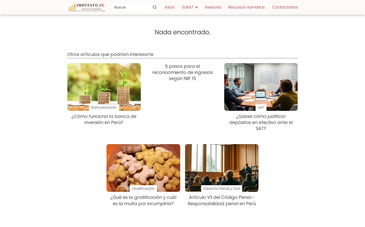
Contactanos (285, 7)
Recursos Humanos (246, 7)
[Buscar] (155, 7)
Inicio (170, 7)
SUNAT (188, 7)
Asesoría (213, 7)
